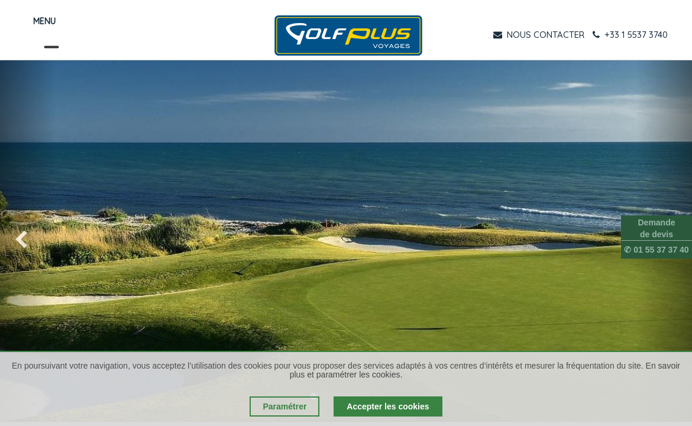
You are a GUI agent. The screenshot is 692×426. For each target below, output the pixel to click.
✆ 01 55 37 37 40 (656, 249)
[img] (28, 240)
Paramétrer (284, 406)
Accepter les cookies (388, 406)
